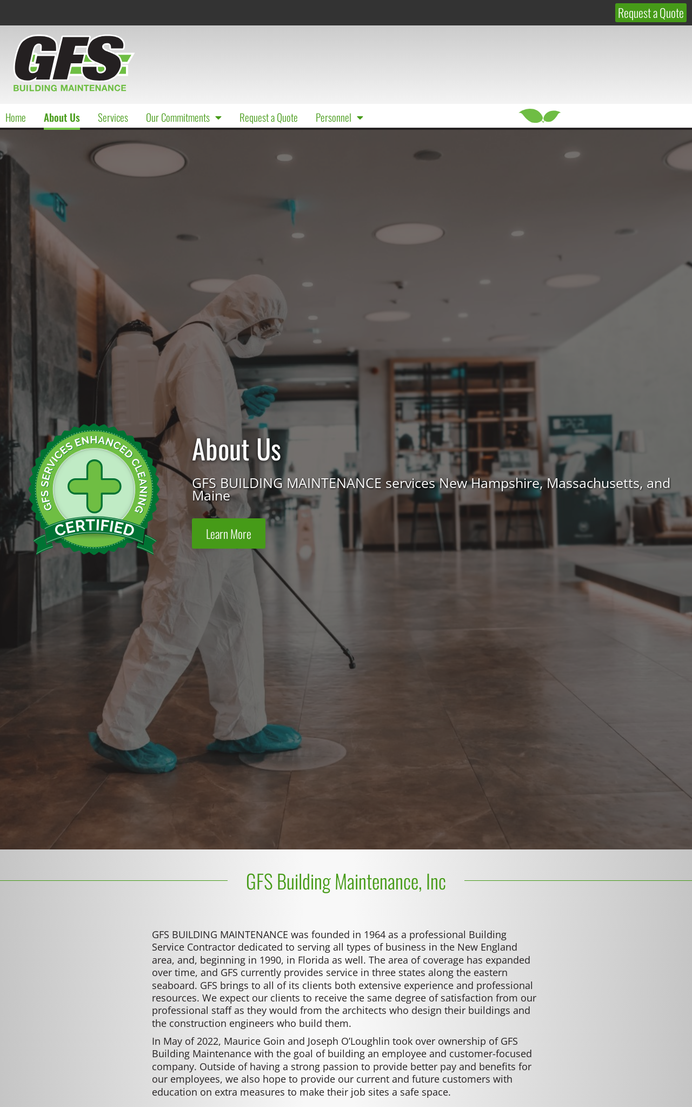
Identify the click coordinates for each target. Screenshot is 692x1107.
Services (113, 116)
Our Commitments (184, 117)
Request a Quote (268, 116)
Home (15, 116)
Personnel (339, 117)
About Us (62, 116)
